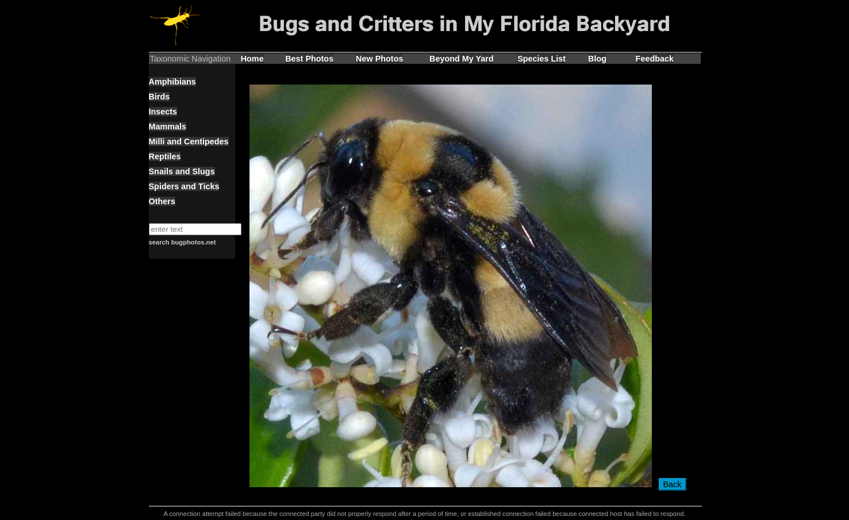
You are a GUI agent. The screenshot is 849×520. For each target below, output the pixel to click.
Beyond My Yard (461, 58)
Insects (163, 111)
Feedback (655, 58)
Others (162, 201)
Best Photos (309, 58)
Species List (541, 58)
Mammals (168, 126)
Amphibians (172, 81)
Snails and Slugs (182, 171)
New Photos (379, 58)
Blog (597, 58)
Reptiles (165, 156)
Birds (159, 96)
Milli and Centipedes (189, 141)
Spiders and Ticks (184, 186)
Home (252, 58)
